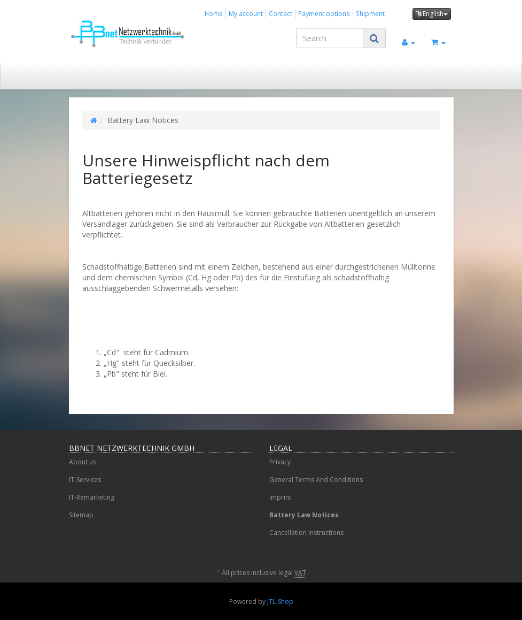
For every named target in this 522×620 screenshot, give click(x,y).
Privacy (280, 461)
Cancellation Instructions (306, 532)
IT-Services (85, 479)
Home (214, 13)
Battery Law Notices (304, 514)
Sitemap (81, 514)
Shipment (370, 13)
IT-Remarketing (91, 497)
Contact (280, 13)
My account (246, 13)
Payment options (324, 13)
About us (82, 461)
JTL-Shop (280, 601)
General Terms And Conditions (316, 479)
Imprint (280, 497)
